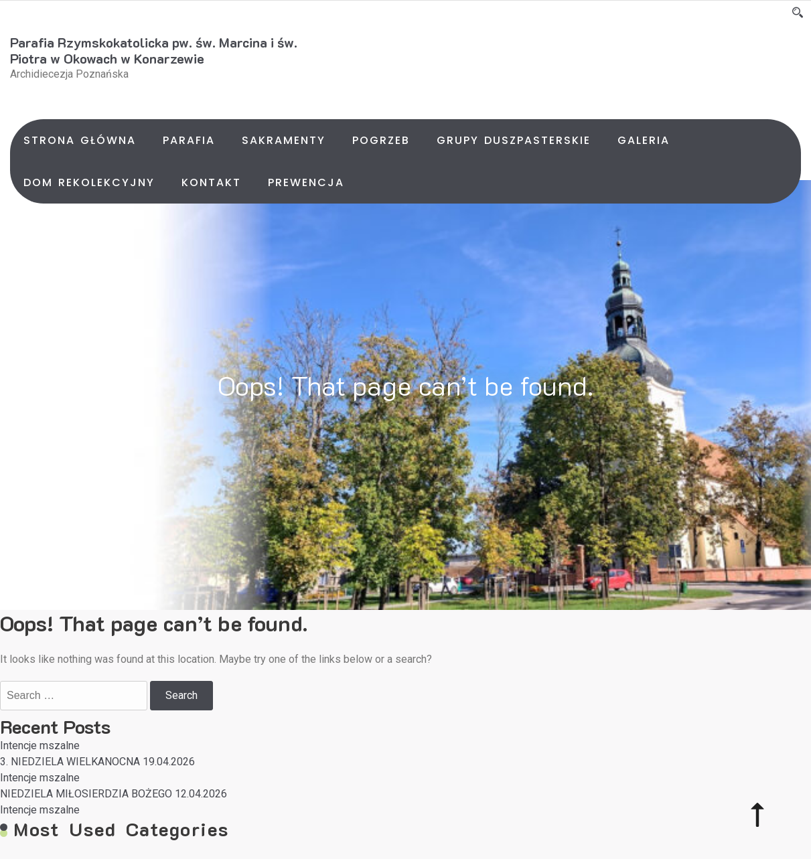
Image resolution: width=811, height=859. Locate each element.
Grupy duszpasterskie (514, 140)
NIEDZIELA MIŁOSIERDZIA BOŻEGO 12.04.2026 (113, 793)
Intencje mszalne (40, 745)
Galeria (643, 140)
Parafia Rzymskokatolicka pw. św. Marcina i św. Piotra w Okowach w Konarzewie (153, 50)
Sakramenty (283, 140)
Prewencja (306, 182)
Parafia (189, 140)
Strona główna (79, 140)
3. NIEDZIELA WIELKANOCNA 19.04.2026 (97, 761)
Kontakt (211, 182)
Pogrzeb (381, 140)
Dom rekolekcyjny (89, 182)
